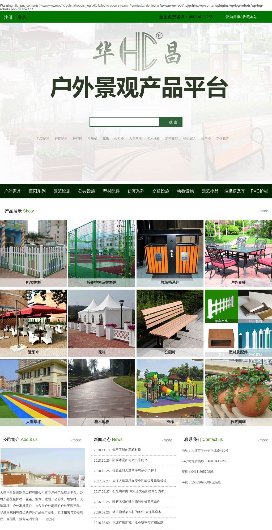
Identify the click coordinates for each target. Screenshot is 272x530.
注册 (8, 17)
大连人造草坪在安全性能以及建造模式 (139, 481)
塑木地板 (153, 138)
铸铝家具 (189, 138)
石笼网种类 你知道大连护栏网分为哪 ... (139, 491)
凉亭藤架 (171, 138)
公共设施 (86, 191)
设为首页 (233, 17)
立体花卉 (222, 138)
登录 (22, 17)
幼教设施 (185, 191)
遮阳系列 (37, 191)
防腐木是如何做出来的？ (129, 460)
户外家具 (12, 191)
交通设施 (160, 191)
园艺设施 (61, 191)
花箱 (106, 138)
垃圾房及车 (234, 191)
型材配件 (111, 191)
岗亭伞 (206, 138)
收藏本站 (250, 17)
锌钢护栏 (61, 138)
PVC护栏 (42, 138)
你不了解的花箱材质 (126, 450)
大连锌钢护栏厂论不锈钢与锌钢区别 (137, 522)
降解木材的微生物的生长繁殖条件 (136, 501)
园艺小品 (210, 191)
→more (262, 211)
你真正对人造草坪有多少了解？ (134, 470)
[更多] (50, 519)
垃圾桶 (92, 138)
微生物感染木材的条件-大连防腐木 (136, 512)
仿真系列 (136, 191)
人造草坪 (135, 138)
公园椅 (119, 138)
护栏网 (77, 138)
